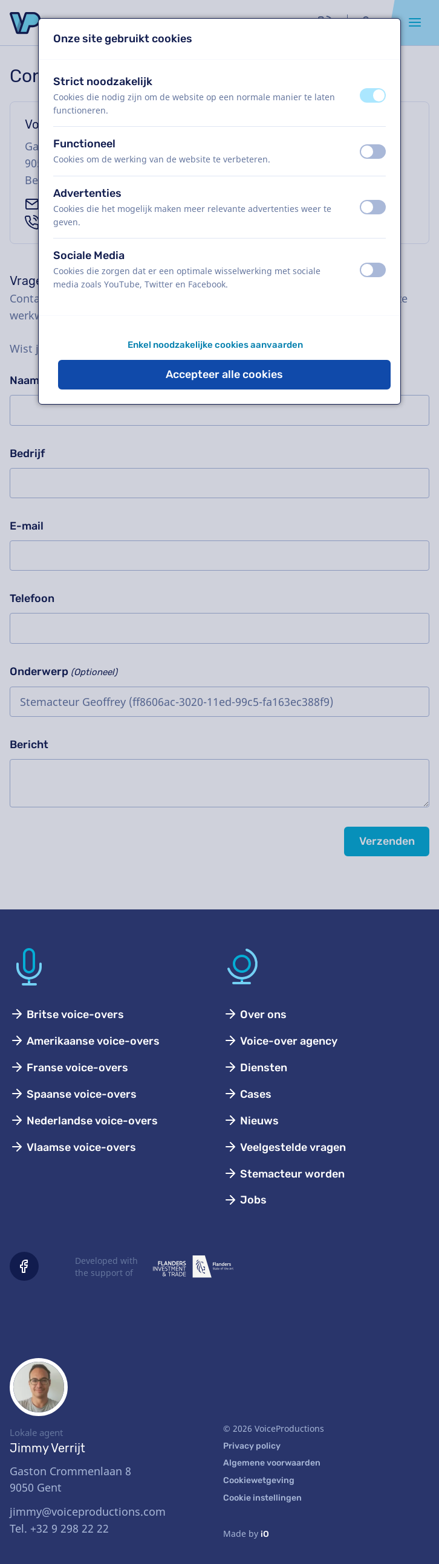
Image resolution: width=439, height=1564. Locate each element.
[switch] (373, 95)
